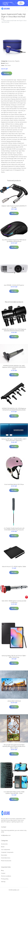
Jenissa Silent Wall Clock (14, 701)
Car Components (5, 849)
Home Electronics (5, 858)
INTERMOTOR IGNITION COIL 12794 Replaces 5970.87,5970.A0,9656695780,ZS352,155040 (14, 409)
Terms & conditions (6, 876)
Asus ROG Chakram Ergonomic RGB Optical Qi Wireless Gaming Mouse (14, 240)
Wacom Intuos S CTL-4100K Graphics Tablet (14, 566)
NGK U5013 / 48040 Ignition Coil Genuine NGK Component (14, 601)
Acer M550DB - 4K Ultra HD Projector (14, 285)
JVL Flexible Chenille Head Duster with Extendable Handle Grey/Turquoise (14, 529)
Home (2, 19)
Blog (2, 870)
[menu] (25, 9)
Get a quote (20, 3)
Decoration (4, 855)
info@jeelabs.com (6, 835)
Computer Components (7, 852)
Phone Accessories (6, 860)
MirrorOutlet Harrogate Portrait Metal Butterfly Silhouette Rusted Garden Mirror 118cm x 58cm (14, 746)
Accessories (11, 61)
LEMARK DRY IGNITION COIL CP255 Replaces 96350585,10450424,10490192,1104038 (14, 330)
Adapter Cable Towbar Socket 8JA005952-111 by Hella (14, 206)
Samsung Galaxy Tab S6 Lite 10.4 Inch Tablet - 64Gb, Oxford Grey (14, 656)
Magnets (17, 61)
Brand (2, 846)
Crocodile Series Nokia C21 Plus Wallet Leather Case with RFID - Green (14, 792)
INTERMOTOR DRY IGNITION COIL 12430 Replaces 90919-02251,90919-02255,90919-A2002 (14, 367)
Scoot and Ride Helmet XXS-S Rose (14, 484)
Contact (3, 873)
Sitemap (3, 881)
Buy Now (6, 73)
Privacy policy (4, 879)
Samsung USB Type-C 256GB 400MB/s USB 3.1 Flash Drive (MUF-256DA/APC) (14, 439)
